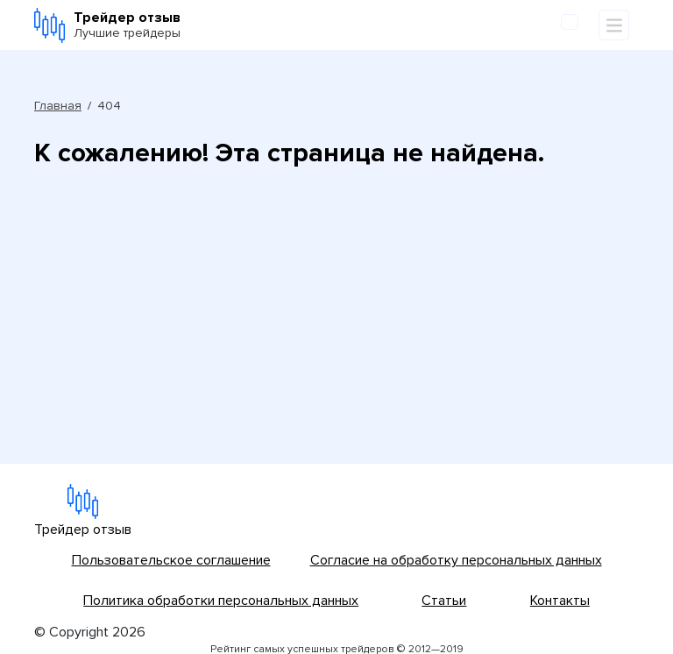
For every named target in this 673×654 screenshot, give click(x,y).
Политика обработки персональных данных (220, 600)
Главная (57, 105)
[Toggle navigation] (614, 25)
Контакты (560, 600)
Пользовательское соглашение (171, 560)
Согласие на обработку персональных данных (456, 560)
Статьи (444, 600)
